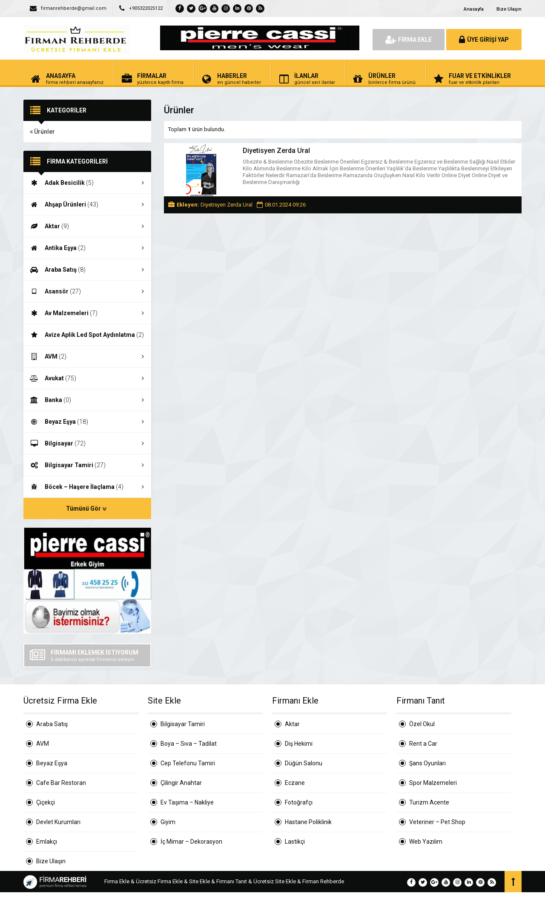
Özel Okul (422, 724)
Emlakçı (46, 841)
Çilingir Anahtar (181, 782)
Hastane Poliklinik (308, 822)
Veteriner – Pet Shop (437, 822)
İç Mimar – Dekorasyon (191, 841)
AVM (87, 356)
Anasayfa (474, 9)
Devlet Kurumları (58, 822)
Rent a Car (423, 743)
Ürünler (42, 131)
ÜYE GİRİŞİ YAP (484, 39)
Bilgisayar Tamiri (87, 465)
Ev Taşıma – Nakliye (187, 802)
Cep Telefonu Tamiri (188, 763)
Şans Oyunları (427, 763)
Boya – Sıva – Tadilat (189, 743)
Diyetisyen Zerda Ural (276, 151)
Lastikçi (295, 841)
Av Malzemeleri (87, 313)
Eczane (295, 782)
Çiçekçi (45, 802)
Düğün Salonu (303, 763)
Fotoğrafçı (299, 802)
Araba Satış (87, 269)
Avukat (87, 378)
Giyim (168, 822)
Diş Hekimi (299, 743)
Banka (87, 400)
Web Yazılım (425, 841)
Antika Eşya (87, 248)
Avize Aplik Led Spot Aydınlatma (87, 335)
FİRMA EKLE (408, 39)
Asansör (87, 291)
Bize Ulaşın (509, 9)
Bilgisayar (87, 443)
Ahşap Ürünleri (87, 204)
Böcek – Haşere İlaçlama (87, 486)
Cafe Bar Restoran (61, 782)
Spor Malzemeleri (433, 782)
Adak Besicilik (87, 182)
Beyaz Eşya (87, 421)
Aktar (87, 226)
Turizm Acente (429, 802)
